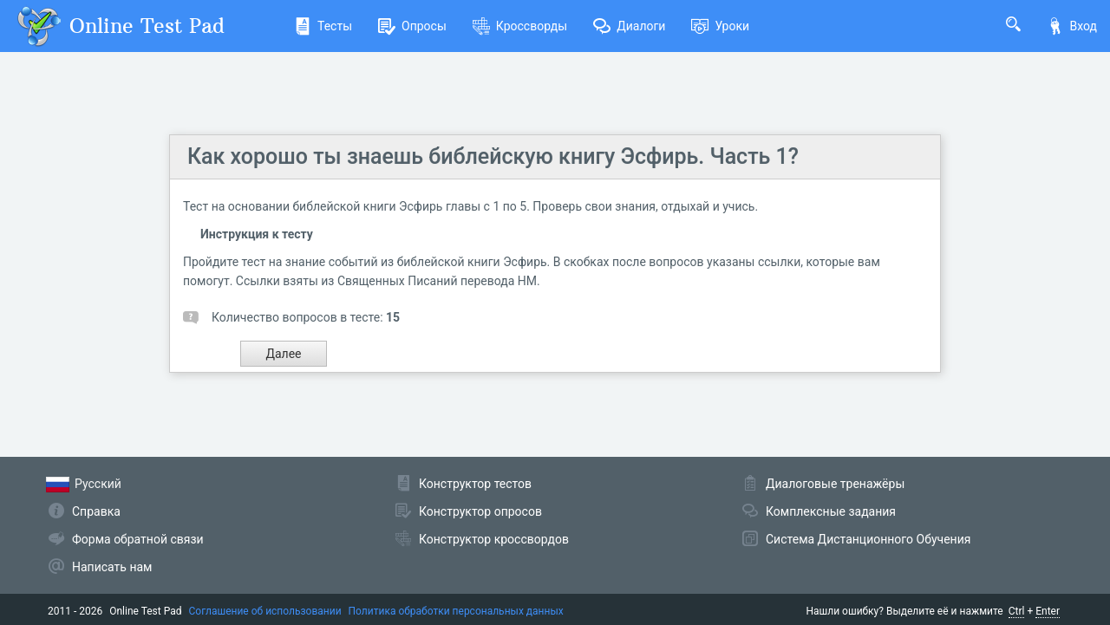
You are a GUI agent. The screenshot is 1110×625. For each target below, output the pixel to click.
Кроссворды (520, 26)
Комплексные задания (831, 511)
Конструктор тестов (475, 484)
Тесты (323, 26)
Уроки (720, 26)
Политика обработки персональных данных (456, 611)
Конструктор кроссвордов (494, 539)
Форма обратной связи (138, 539)
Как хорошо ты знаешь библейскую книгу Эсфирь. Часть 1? (493, 156)
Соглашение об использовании (265, 611)
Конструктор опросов (480, 511)
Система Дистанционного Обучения (868, 539)
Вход (1072, 26)
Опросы (412, 26)
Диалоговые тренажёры (835, 484)
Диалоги (629, 26)
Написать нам (112, 567)
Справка (96, 511)
